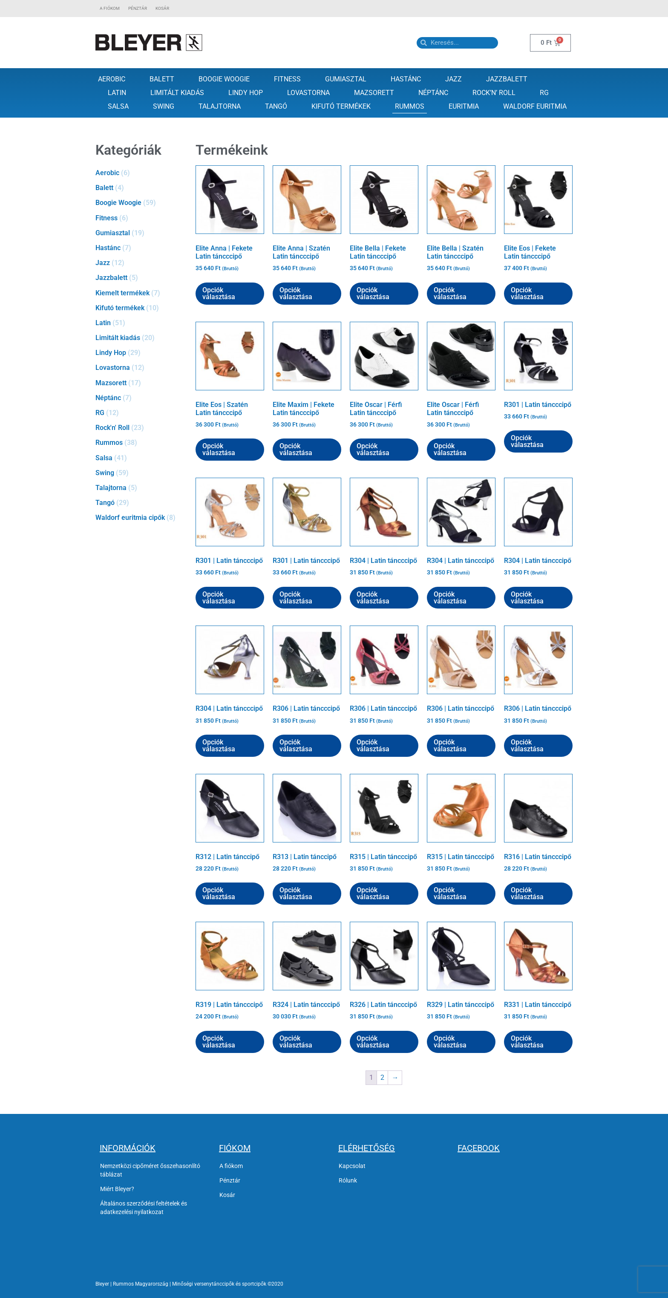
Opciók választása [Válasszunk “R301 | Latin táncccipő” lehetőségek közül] (527, 441)
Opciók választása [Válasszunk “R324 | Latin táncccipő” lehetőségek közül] (295, 1041)
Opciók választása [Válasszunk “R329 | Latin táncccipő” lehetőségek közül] (450, 1041)
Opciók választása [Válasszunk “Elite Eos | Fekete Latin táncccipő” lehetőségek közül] (527, 293)
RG (544, 93)
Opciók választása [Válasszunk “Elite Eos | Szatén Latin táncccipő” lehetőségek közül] (218, 449)
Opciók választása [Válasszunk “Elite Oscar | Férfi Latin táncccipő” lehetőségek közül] (373, 449)
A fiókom (110, 8)
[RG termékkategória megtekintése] (141, 412)
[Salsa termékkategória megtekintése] (141, 457)
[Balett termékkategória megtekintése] (141, 187)
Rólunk (348, 1180)
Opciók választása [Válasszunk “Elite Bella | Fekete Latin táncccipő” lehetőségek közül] (373, 293)
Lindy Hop (245, 93)
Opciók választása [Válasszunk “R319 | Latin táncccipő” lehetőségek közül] (218, 1041)
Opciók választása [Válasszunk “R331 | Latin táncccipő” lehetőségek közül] (527, 1041)
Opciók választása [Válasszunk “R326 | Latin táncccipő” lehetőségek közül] (373, 1041)
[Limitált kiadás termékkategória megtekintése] (141, 337)
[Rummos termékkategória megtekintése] (141, 442)
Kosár (162, 8)
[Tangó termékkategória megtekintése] (141, 502)
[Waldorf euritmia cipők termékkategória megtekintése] (141, 517)
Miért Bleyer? (117, 1189)
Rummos (409, 106)
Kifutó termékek (341, 106)
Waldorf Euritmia (535, 106)
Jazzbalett (506, 79)
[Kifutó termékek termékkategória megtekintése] (141, 307)
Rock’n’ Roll (493, 93)
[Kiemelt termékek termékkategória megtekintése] (141, 293)
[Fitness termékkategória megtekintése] (141, 218)
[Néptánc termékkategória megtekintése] (141, 397)
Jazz (453, 79)
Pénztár (137, 8)
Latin (117, 93)
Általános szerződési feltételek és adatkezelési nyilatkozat (143, 1207)
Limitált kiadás (177, 93)
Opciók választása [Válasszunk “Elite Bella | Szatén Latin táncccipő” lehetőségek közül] (450, 293)
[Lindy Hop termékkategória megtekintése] (141, 352)
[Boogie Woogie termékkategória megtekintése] (141, 202)
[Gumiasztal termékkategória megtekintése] (141, 232)
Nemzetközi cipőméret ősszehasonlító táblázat (150, 1170)
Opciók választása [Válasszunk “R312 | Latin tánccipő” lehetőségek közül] (218, 893)
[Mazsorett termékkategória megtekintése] (141, 382)
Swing (163, 106)
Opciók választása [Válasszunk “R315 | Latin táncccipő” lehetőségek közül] (373, 893)
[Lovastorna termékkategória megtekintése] (141, 367)
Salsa (118, 106)
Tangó (276, 106)
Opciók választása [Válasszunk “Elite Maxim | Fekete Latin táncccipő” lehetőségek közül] (295, 449)
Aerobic (111, 79)
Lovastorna (308, 93)
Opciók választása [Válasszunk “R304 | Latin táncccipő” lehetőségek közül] (373, 597)
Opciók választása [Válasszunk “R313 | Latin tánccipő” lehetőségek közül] (295, 893)
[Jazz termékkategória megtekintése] (141, 262)
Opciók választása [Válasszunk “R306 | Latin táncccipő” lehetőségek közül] (295, 745)
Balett (162, 79)
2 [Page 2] (382, 1077)
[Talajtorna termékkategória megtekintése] (141, 487)
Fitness (287, 79)
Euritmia (464, 106)
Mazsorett (374, 93)
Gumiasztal (345, 79)
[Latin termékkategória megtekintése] (141, 322)
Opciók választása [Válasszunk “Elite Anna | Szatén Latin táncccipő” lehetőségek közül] (295, 293)
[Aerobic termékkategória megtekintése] (141, 172)
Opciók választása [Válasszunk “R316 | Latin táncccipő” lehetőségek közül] (527, 893)
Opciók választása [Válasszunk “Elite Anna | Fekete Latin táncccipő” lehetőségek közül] (218, 293)
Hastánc (406, 79)
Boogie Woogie (224, 79)
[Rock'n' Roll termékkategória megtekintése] (141, 427)
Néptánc (433, 93)
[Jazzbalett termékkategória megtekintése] (141, 277)
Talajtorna (220, 106)
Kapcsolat (352, 1165)
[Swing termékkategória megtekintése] (141, 472)
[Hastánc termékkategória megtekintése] (141, 247)
